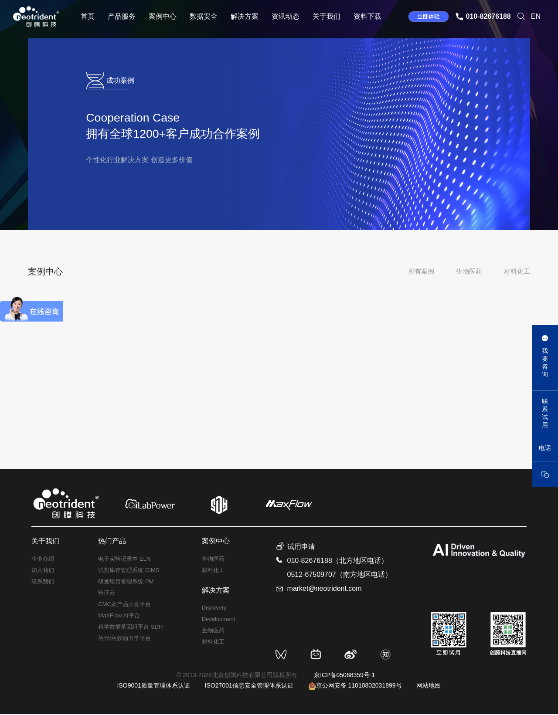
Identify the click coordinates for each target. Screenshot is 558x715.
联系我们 (42, 582)
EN (536, 16)
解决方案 (245, 16)
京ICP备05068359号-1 (344, 676)
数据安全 (204, 16)
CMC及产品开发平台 (124, 605)
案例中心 (163, 16)
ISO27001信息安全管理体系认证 (249, 686)
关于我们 (326, 16)
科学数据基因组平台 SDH (130, 627)
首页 (88, 16)
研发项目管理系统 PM (125, 582)
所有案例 (421, 271)
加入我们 (42, 571)
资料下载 (367, 16)
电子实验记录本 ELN (124, 559)
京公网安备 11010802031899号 (355, 686)
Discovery (214, 609)
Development (218, 620)
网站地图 (428, 686)
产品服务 (122, 16)
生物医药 (469, 271)
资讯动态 (285, 16)
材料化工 (517, 271)
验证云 (106, 593)
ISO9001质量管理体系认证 (153, 686)
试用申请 (301, 548)
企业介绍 (42, 559)
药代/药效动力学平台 (124, 639)
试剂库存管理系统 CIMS (128, 571)
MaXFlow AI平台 (119, 616)
